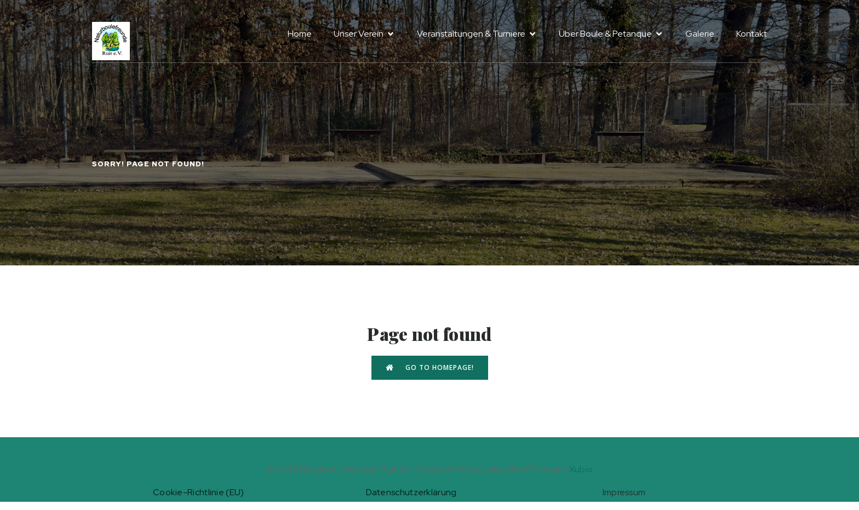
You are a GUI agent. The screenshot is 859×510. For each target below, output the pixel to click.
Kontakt (751, 33)
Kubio (581, 469)
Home (300, 33)
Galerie (699, 33)
